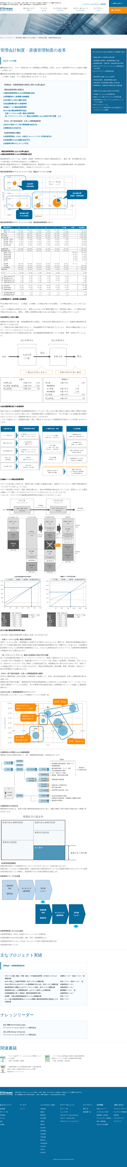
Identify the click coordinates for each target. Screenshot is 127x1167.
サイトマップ (118, 1121)
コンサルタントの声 (102, 1112)
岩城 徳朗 (43, 1130)
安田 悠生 (43, 1137)
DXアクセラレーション (101, 105)
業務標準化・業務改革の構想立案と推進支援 (108, 85)
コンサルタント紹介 (60, 9)
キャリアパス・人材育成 (104, 1118)
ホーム (2, 38)
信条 (1, 1121)
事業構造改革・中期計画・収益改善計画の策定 (108, 63)
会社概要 (2, 1109)
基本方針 (116, 1115)
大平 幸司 (43, 1146)
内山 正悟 (43, 1134)
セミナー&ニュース (80, 9)
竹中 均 (42, 1149)
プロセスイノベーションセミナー (69, 1121)
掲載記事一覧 (87, 1112)
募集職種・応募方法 (102, 1115)
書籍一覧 (85, 1109)
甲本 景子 (43, 1152)
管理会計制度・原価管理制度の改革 (105, 80)
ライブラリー (98, 9)
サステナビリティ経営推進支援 (104, 71)
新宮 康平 (43, 1115)
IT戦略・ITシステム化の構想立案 (104, 94)
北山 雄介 (43, 1127)
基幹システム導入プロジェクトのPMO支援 (107, 97)
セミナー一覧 (64, 1109)
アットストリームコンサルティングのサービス (109, 52)
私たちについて (29, 9)
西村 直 (42, 1124)
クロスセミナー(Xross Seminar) (69, 1115)
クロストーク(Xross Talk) (67, 1118)
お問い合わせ (119, 1105)
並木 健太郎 (43, 1143)
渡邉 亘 (42, 1112)
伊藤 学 (42, 1121)
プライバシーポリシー (120, 1109)
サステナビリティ (119, 1118)
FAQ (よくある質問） (103, 1124)
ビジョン (2, 1118)
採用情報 (100, 1105)
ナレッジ (22, 1109)
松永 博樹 (43, 1118)
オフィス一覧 (4, 1112)
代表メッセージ (101, 1109)
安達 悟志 (43, 1109)
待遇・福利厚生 (101, 1121)
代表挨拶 (2, 1115)
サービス (44, 9)
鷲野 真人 (43, 1140)
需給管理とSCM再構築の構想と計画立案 (107, 83)
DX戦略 (2, 1124)
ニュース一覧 (64, 1112)
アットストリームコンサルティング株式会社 (94, 4)
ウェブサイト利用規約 (120, 1112)
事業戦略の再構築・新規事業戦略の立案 (106, 60)
